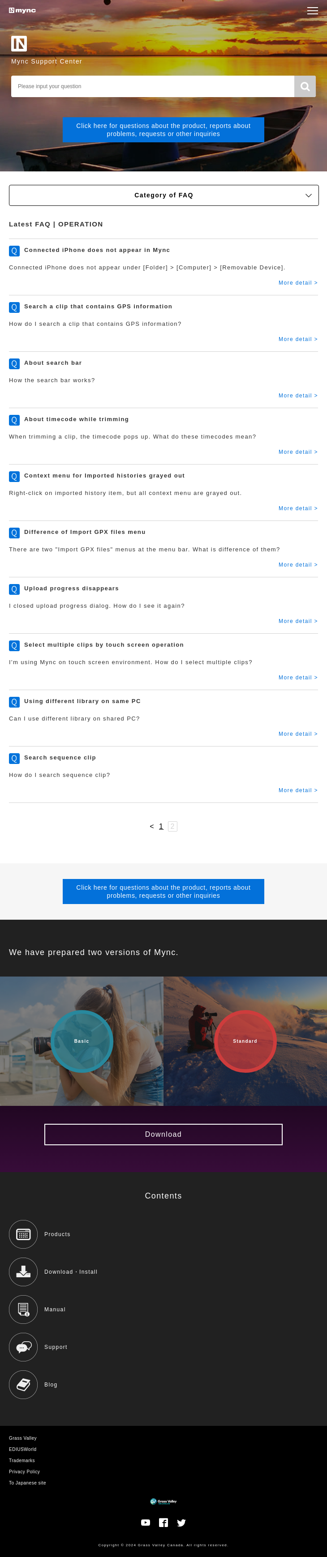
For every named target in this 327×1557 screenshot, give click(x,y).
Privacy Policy (24, 1471)
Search (305, 86)
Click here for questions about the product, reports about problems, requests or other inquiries (163, 129)
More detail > (298, 283)
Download (163, 1134)
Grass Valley (23, 1438)
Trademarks (22, 1460)
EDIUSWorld (23, 1449)
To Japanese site (27, 1482)
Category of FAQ (223, 195)
